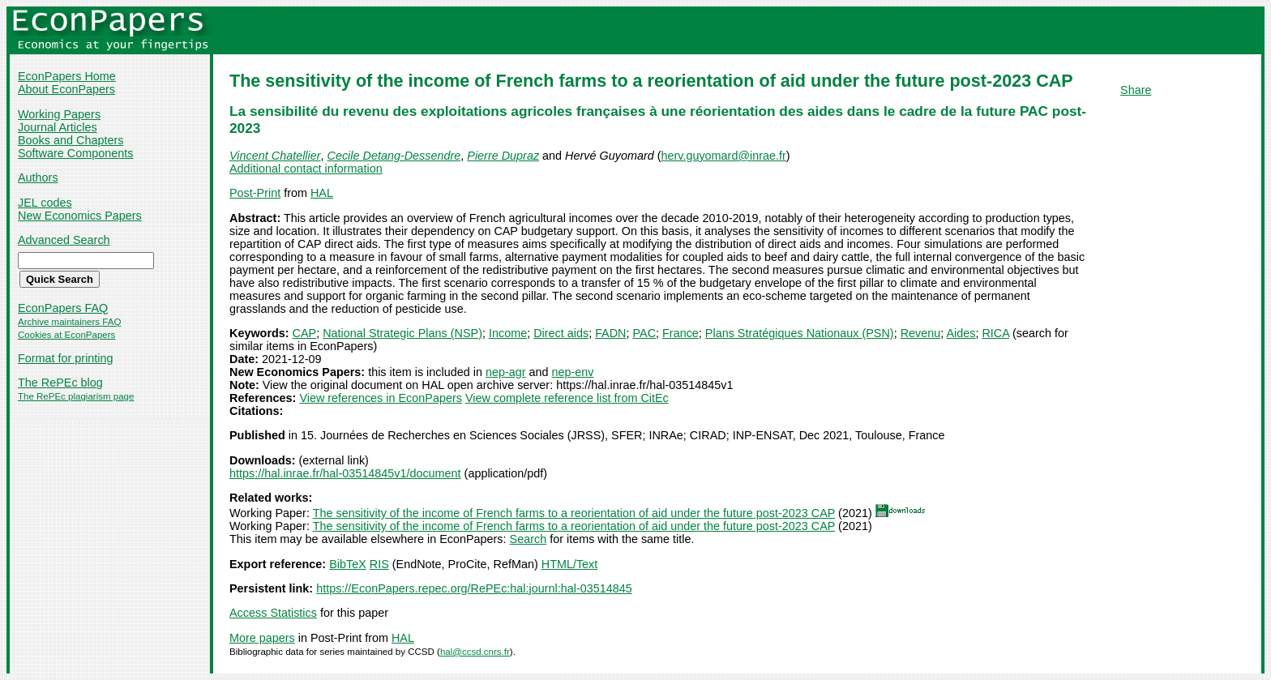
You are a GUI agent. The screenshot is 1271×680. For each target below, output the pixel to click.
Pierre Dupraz (503, 155)
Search (528, 538)
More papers (262, 637)
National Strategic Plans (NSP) (402, 333)
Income (508, 333)
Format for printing (65, 358)
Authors (38, 177)
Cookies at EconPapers (66, 335)
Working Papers (59, 114)
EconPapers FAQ (63, 308)
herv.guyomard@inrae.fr (723, 155)
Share (1135, 89)
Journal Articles (57, 127)
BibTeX (347, 564)
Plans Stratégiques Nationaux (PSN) (799, 333)
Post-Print (254, 192)
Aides (960, 333)
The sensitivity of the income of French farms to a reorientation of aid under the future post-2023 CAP (574, 513)
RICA (995, 333)
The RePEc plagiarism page (76, 396)
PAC (645, 333)
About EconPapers (66, 89)
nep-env (573, 372)
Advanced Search (64, 239)
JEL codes (45, 202)
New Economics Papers (80, 215)
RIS (379, 564)
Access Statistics (273, 612)
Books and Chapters (70, 140)
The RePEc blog (60, 382)
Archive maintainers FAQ (69, 322)
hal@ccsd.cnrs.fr (475, 651)
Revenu (921, 333)
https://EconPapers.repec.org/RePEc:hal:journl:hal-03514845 (474, 588)
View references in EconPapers (380, 397)
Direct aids (560, 333)
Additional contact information (306, 168)
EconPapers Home (67, 76)
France (680, 333)
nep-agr (506, 372)
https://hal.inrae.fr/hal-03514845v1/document (345, 473)
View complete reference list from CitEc (567, 397)
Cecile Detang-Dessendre (394, 155)
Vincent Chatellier (275, 155)
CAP (305, 333)
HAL (321, 192)
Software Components (75, 153)
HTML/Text (569, 564)
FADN (610, 333)
